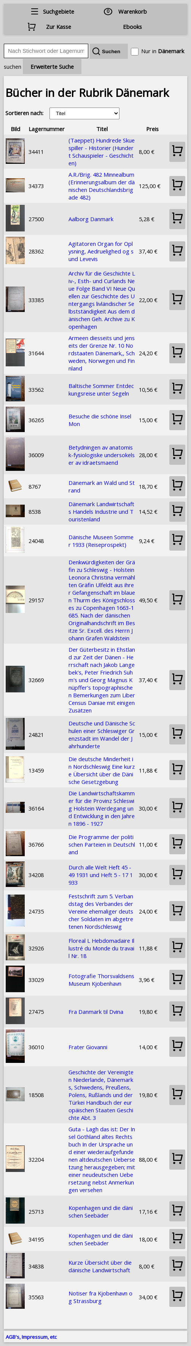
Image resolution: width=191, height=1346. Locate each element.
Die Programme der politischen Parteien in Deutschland (101, 844)
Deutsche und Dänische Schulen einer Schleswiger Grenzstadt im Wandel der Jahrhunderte (101, 734)
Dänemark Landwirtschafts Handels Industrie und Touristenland (101, 511)
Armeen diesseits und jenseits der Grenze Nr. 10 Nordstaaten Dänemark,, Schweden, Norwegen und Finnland (101, 353)
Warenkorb (132, 11)
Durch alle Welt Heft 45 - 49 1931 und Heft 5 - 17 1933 (100, 874)
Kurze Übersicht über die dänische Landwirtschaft (100, 1266)
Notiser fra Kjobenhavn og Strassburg (100, 1297)
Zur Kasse (58, 26)
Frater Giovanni (87, 1047)
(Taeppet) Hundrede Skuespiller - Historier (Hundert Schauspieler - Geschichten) (101, 151)
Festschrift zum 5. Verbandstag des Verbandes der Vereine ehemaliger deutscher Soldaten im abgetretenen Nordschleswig (100, 911)
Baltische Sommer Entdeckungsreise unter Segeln (101, 389)
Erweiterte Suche (52, 66)
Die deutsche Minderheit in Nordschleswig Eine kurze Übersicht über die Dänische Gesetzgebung (101, 770)
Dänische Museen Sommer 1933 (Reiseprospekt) (101, 540)
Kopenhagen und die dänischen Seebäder (100, 1211)
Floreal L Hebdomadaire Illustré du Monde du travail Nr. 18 (101, 948)
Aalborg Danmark (90, 219)
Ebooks (132, 26)
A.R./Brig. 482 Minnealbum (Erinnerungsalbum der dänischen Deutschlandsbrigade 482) (101, 186)
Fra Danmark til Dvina (95, 1011)
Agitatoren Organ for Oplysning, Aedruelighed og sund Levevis (101, 251)
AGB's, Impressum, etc (31, 1336)
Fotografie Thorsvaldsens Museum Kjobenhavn (101, 979)
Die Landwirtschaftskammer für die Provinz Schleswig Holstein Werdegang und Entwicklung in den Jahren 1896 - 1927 (101, 808)
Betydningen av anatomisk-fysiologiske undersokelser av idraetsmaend (101, 454)
